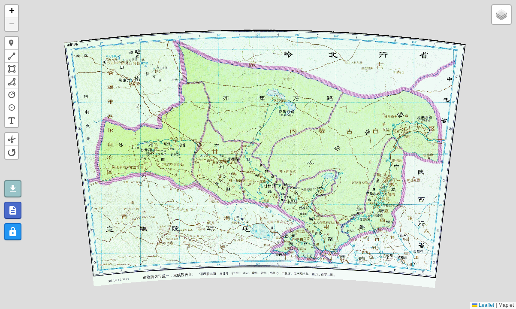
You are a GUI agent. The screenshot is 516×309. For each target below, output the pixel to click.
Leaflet (483, 305)
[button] (11, 11)
